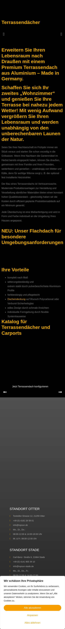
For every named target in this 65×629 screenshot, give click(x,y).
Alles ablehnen (32, 623)
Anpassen (32, 615)
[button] (3, 34)
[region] (32, 602)
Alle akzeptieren (32, 608)
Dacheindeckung (16, 299)
